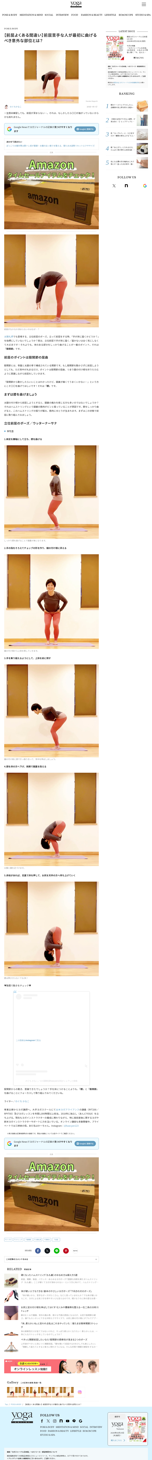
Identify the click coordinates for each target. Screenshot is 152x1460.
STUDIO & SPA (143, 15)
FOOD (74, 15)
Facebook (38, 1216)
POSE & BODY (9, 15)
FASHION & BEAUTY (91, 15)
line (139, 186)
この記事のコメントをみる (17, 1224)
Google (145, 186)
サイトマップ (134, 1444)
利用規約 (48, 1444)
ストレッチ (18, 1205)
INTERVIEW (62, 15)
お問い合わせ (16, 1444)
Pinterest (66, 1216)
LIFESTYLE (110, 15)
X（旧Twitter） (48, 1386)
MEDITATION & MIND (31, 15)
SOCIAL (49, 15)
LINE (57, 1216)
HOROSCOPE (126, 15)
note (126, 186)
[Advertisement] (51, 1177)
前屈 (56, 1205)
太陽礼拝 (8, 336)
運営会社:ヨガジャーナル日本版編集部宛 (126, 82)
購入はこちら (138, 57)
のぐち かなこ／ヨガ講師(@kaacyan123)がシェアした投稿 (51, 1081)
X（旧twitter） (47, 1216)
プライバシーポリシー (62, 1444)
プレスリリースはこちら (33, 1444)
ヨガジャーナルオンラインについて (113, 1444)
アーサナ (9, 1205)
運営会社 (93, 1444)
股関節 (29, 1205)
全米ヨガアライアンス (67, 1109)
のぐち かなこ (22, 1101)
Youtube (132, 186)
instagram (120, 186)
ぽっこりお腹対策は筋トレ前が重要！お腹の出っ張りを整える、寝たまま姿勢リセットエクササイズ (50, 145)
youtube (67, 1386)
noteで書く (75, 1216)
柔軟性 (47, 1205)
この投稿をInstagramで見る (28, 1040)
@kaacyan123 (71, 1125)
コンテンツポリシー (80, 1444)
